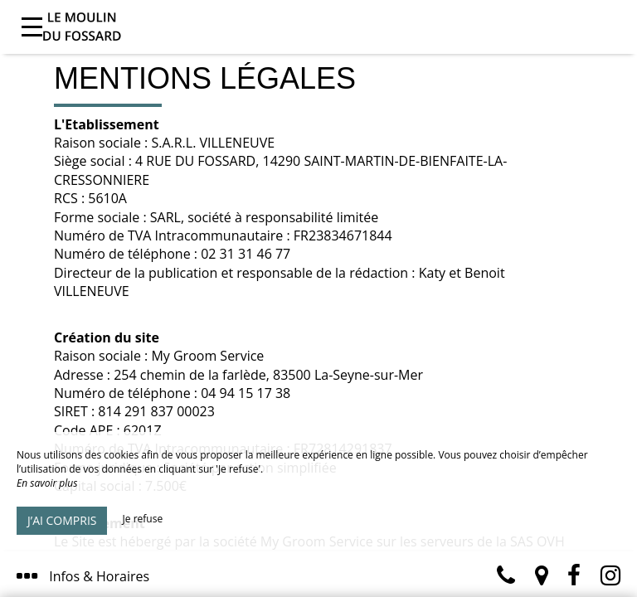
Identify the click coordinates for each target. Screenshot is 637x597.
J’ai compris (61, 520)
